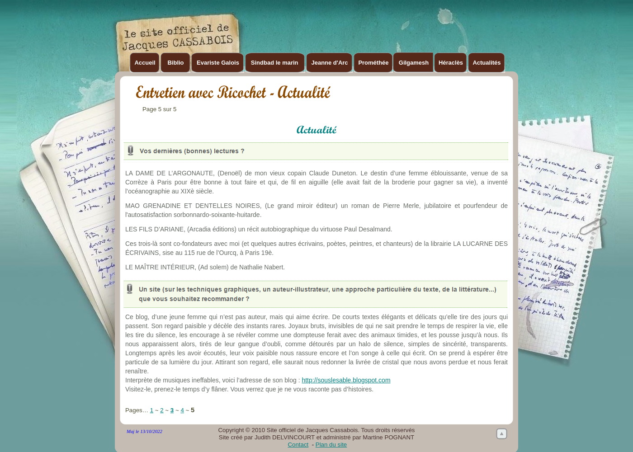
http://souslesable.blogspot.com (346, 380)
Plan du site (331, 444)
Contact (298, 444)
